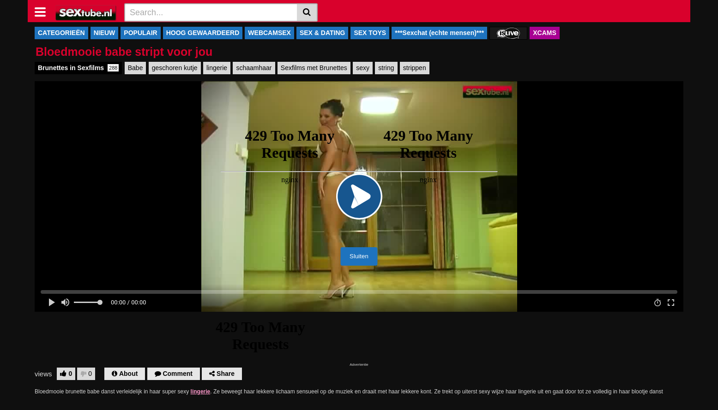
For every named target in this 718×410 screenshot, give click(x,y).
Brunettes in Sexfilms (78, 67)
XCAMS (544, 32)
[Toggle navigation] (44, 11)
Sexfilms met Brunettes (314, 67)
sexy (362, 67)
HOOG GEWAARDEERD (203, 32)
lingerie (216, 67)
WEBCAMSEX (269, 32)
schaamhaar (254, 67)
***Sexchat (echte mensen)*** (439, 32)
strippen (414, 67)
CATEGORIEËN (61, 32)
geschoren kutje (175, 67)
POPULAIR (140, 32)
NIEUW (104, 32)
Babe (135, 67)
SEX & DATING (322, 32)
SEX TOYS (370, 32)
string (386, 67)
